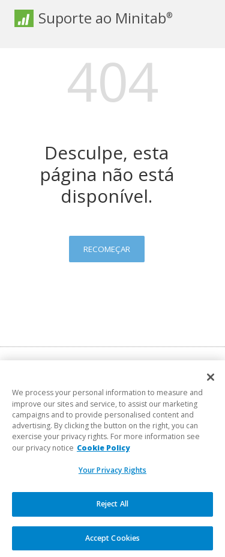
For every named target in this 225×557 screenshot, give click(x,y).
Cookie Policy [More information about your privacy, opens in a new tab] (103, 452)
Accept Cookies (112, 542)
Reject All (112, 508)
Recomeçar (106, 249)
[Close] (210, 382)
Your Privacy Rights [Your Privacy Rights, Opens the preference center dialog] (112, 475)
